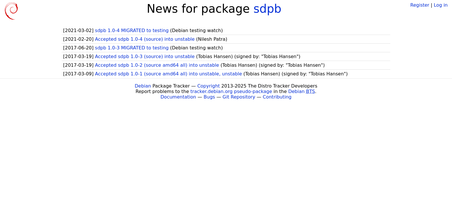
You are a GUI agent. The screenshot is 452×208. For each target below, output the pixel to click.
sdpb (267, 8)
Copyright (208, 86)
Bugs (209, 97)
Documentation (178, 97)
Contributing (277, 97)
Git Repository (239, 97)
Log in (441, 5)
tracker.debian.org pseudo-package (231, 91)
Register (419, 5)
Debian (143, 86)
